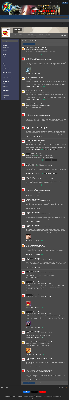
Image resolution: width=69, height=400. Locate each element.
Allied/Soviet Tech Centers (38, 140)
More (39, 16)
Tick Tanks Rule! (30, 177)
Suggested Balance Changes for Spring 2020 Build (39, 341)
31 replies (38, 354)
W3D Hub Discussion (47, 142)
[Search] (50, 17)
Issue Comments (6, 86)
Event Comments (6, 68)
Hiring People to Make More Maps (34, 77)
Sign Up (65, 2)
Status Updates (5, 47)
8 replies (37, 73)
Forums (3, 16)
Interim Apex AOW (45, 49)
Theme (28, 394)
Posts (3, 59)
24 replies (36, 195)
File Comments (5, 95)
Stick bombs (36, 258)
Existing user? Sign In (55, 2)
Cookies (41, 394)
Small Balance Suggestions (33, 189)
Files (3, 92)
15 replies (37, 149)
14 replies (39, 86)
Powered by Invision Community (34, 398)
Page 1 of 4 (39, 44)
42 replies (37, 267)
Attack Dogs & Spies (36, 153)
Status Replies (5, 50)
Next (31, 44)
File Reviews (5, 97)
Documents (4, 74)
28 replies (37, 160)
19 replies (36, 54)
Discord (19, 16)
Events (3, 65)
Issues (3, 83)
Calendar (26, 16)
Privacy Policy (35, 394)
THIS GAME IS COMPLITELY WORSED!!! (36, 48)
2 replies (36, 184)
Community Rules (11, 16)
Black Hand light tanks (31, 58)
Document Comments (7, 77)
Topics (3, 56)
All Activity (4, 41)
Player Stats (32, 16)
